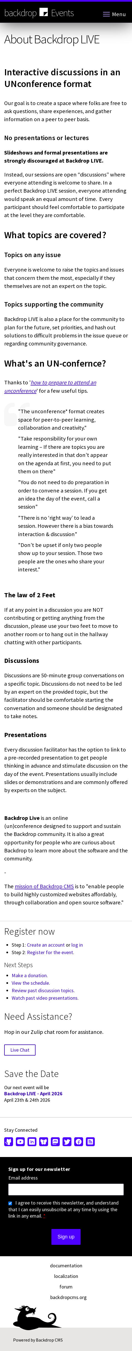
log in (77, 945)
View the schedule (30, 983)
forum (66, 1286)
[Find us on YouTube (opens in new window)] (20, 1142)
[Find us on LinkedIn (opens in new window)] (32, 1142)
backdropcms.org (68, 1297)
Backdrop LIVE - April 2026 (33, 1093)
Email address (23, 1178)
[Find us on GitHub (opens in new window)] (9, 1142)
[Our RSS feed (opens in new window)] (89, 1142)
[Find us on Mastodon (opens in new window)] (55, 1142)
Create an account (46, 945)
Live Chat (19, 1050)
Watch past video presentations (45, 998)
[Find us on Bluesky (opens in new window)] (43, 1142)
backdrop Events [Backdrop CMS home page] (39, 12)
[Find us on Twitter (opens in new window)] (67, 1142)
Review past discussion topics (43, 990)
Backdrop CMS (49, 1340)
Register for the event (50, 952)
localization (66, 1276)
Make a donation (29, 975)
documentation (66, 1265)
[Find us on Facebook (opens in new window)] (78, 1142)
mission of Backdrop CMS (44, 886)
